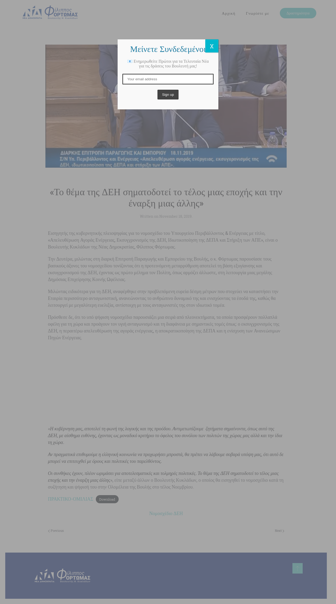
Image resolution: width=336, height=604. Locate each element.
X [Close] (212, 46)
